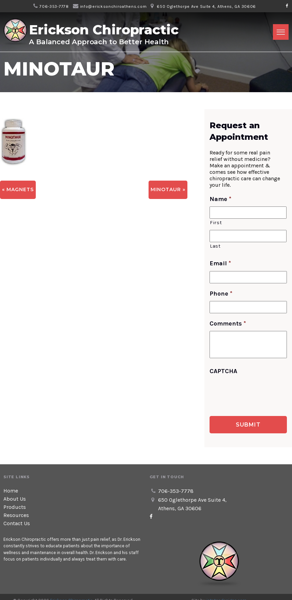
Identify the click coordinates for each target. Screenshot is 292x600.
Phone (221, 293)
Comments (228, 323)
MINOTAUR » (168, 189)
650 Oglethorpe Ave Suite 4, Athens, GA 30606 (206, 6)
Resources (16, 515)
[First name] (248, 212)
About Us (14, 499)
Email (220, 263)
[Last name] (248, 236)
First (216, 223)
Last (215, 246)
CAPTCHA (223, 371)
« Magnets (18, 189)
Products (14, 507)
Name (220, 199)
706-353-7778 (54, 6)
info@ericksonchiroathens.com (113, 6)
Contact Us (16, 523)
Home (10, 490)
